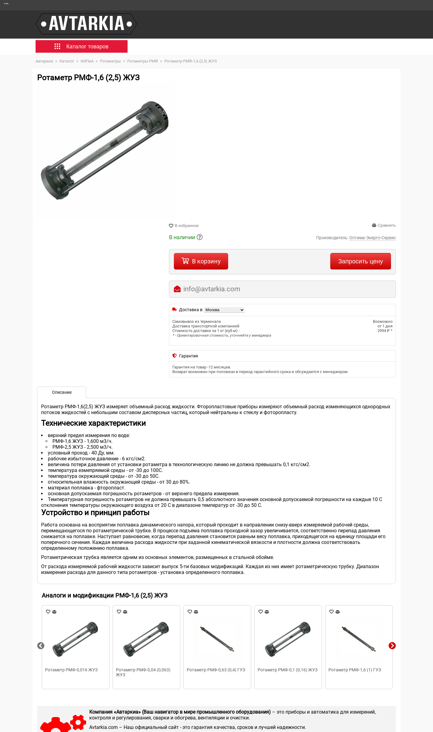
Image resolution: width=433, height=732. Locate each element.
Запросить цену (360, 261)
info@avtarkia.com (211, 289)
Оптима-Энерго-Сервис (372, 237)
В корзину (206, 261)
